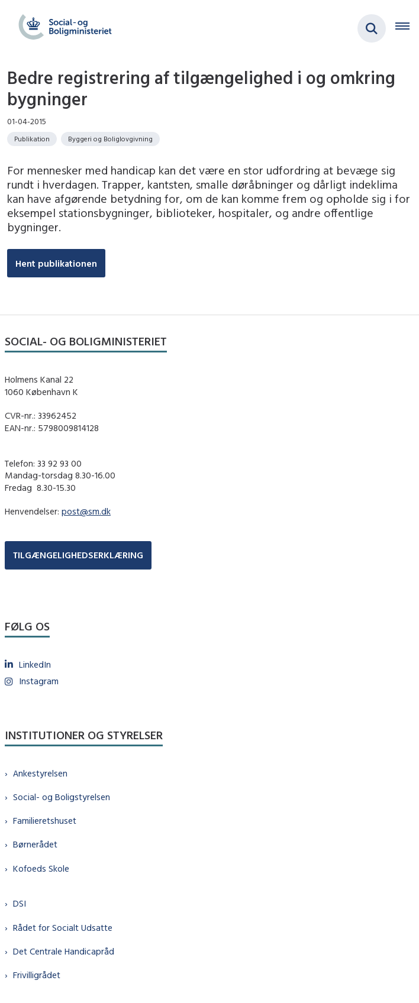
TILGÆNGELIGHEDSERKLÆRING (78, 555)
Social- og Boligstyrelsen (61, 797)
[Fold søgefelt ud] (371, 28)
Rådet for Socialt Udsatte (62, 927)
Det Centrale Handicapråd (63, 951)
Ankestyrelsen (40, 773)
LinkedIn (35, 664)
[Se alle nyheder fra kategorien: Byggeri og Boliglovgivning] (110, 139)
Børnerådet (35, 844)
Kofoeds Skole (41, 868)
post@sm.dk (86, 511)
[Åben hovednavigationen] (407, 28)
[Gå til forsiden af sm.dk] (61, 28)
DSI (19, 903)
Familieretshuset (44, 820)
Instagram (39, 681)
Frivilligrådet (36, 975)
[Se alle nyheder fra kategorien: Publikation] (32, 139)
